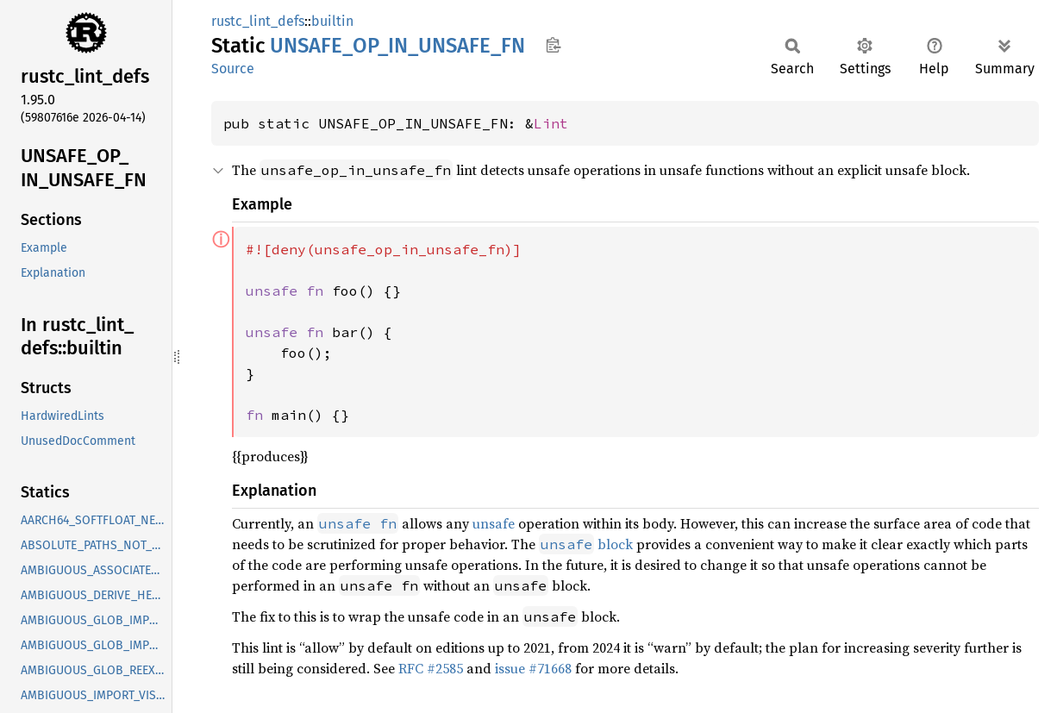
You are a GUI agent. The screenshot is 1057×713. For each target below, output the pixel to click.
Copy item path (553, 44)
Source (232, 68)
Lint (551, 123)
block (586, 544)
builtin (332, 21)
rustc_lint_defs (257, 21)
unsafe (493, 523)
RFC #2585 (430, 668)
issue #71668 (533, 668)
